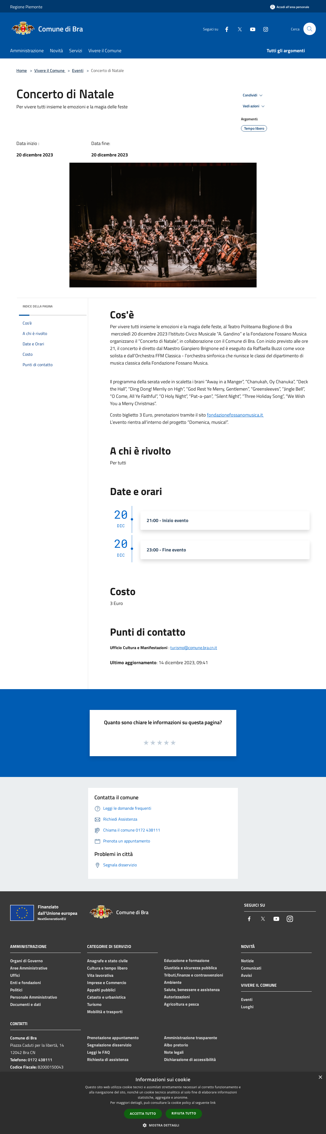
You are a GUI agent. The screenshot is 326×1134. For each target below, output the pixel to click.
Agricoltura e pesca (181, 1004)
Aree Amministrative (28, 968)
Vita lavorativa (100, 975)
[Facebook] (224, 28)
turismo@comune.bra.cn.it (193, 647)
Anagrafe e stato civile (107, 961)
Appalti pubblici (101, 990)
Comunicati (251, 968)
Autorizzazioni (177, 997)
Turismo (94, 1004)
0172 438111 (40, 1060)
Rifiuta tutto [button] (184, 1113)
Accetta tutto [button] (143, 1113)
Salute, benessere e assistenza (192, 989)
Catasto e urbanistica (106, 997)
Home (21, 70)
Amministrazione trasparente (190, 1037)
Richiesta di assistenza (107, 1059)
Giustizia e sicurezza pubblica (190, 968)
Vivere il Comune (50, 70)
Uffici (15, 975)
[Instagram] (263, 28)
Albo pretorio (176, 1045)
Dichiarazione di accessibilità (190, 1059)
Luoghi (247, 1007)
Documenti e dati (25, 1004)
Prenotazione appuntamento (113, 1037)
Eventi (77, 70)
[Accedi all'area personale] (289, 7)
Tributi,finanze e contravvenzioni (193, 975)
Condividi (253, 95)
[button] (163, 1125)
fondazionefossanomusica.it (235, 414)
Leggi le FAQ (98, 1052)
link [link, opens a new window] (213, 1102)
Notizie (247, 961)
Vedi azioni (254, 106)
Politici (16, 990)
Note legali (174, 1052)
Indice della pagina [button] (38, 306)
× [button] (320, 1077)
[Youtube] (250, 28)
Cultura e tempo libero (107, 968)
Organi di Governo (26, 961)
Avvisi (246, 975)
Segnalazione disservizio (109, 1045)
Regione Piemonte (26, 7)
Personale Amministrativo (33, 997)
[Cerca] (309, 29)
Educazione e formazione (186, 960)
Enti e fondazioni (25, 982)
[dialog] (163, 1103)
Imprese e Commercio (106, 982)
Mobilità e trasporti (104, 1011)
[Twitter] (237, 28)
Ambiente (172, 982)
